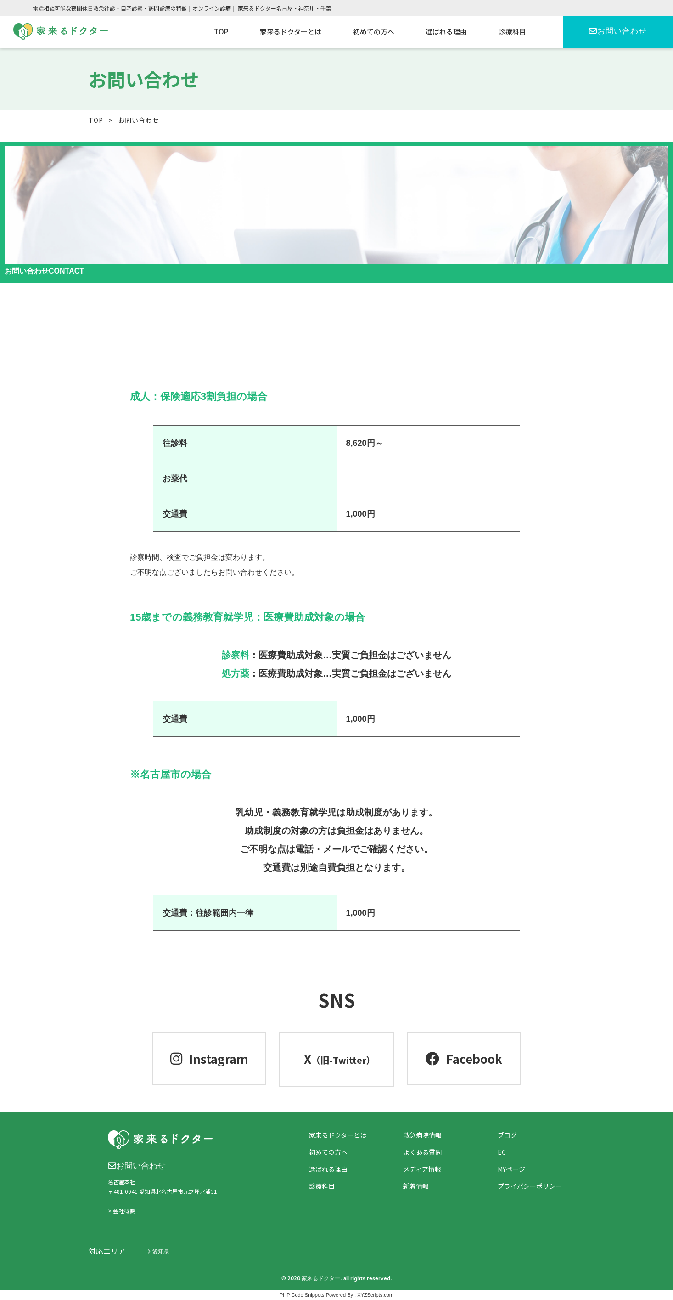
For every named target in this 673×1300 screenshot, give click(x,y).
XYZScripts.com (375, 1295)
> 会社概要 (121, 1210)
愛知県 (158, 1251)
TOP (96, 120)
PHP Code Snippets (302, 1295)
